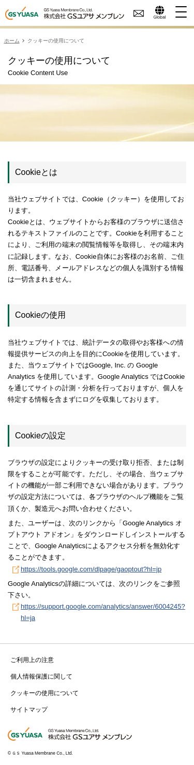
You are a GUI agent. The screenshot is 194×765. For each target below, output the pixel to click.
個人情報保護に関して (41, 676)
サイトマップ (29, 709)
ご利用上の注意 (32, 660)
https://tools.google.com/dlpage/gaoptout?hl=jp (91, 569)
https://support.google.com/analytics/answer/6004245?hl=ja (103, 612)
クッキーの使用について (44, 693)
